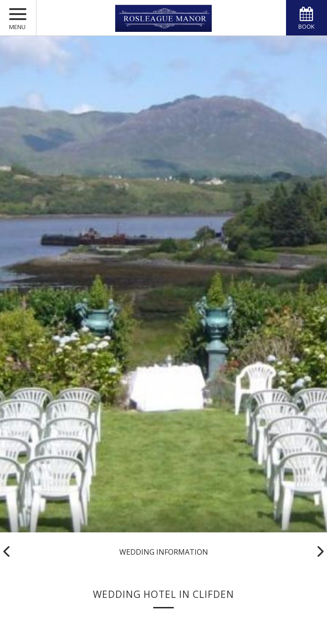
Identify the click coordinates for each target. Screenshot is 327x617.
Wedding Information (163, 552)
